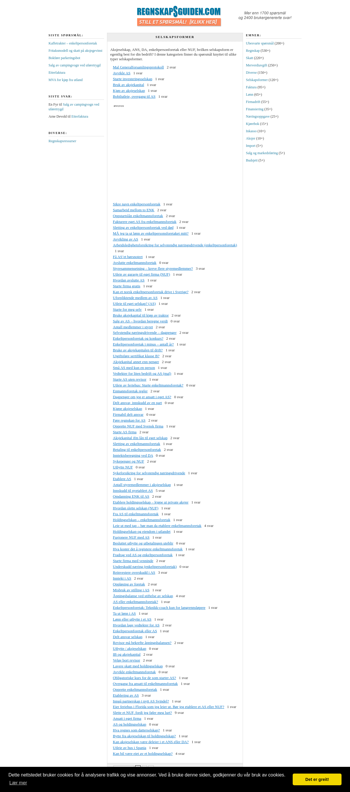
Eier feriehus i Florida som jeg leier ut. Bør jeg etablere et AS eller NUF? (168, 707)
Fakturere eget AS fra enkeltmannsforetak (144, 221)
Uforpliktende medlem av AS (135, 298)
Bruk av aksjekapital (128, 85)
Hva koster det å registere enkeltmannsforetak (148, 549)
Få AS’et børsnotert (128, 257)
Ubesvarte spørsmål (260, 43)
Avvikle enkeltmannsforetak (134, 672)
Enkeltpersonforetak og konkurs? (138, 338)
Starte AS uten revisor (129, 379)
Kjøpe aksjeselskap (127, 408)
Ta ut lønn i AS (124, 613)
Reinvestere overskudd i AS (134, 572)
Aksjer (250, 138)
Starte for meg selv (127, 309)
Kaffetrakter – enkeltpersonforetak (73, 43)
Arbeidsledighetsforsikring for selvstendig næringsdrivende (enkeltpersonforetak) (175, 245)
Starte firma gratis (126, 286)
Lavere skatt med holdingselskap (138, 666)
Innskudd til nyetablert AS (133, 490)
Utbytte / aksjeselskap (129, 648)
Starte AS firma (125, 432)
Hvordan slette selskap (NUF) (135, 508)
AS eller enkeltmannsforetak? (135, 601)
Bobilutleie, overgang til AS (134, 96)
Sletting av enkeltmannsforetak (136, 443)
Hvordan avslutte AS (128, 280)
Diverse (251, 73)
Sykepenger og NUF (128, 461)
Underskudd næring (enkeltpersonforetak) (145, 566)
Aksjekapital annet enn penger (136, 362)
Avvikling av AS (125, 239)
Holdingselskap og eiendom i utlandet (141, 531)
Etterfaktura (57, 73)
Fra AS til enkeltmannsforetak (135, 514)
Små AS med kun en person (134, 367)
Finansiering (254, 109)
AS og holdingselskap (129, 724)
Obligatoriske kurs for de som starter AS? (144, 678)
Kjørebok (252, 124)
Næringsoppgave (258, 116)
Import (251, 146)
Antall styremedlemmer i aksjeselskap (142, 484)
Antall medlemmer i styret (133, 327)
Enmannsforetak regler (130, 391)
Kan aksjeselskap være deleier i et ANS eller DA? (151, 742)
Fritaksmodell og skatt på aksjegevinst (75, 51)
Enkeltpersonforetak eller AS (135, 631)
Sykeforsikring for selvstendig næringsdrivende (149, 473)
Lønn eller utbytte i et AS (132, 619)
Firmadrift (253, 102)
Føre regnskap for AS (129, 420)
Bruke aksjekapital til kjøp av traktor (141, 315)
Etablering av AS (126, 695)
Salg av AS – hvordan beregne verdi (140, 321)
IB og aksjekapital (127, 654)
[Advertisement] (175, 154)
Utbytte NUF (123, 467)
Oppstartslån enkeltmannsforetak (138, 216)
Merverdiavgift (256, 65)
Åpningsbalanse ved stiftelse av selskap (143, 596)
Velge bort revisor (126, 660)
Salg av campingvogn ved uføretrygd (75, 65)
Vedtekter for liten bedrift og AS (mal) (142, 373)
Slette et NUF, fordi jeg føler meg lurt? (142, 712)
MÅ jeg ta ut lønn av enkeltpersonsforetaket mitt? (151, 233)
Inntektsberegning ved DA (133, 455)
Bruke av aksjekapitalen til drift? (138, 350)
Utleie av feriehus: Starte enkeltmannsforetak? (148, 385)
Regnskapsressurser (62, 141)
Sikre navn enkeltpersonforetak (136, 204)
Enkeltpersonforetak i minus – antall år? (143, 344)
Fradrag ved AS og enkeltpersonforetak (143, 555)
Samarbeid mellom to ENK (133, 210)
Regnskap (253, 51)
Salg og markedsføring (262, 153)
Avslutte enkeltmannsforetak (134, 262)
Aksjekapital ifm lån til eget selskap (140, 438)
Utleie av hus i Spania (129, 747)
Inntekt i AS (122, 578)
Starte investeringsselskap (132, 79)
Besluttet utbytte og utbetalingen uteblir (143, 543)
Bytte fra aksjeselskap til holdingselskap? (144, 736)
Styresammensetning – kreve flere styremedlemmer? (153, 268)
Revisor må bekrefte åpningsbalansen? (142, 642)
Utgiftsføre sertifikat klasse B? (136, 356)
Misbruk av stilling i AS (131, 590)
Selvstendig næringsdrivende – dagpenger (145, 332)
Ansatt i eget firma (127, 718)
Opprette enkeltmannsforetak (135, 689)
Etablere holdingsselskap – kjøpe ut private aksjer (150, 502)
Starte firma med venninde (133, 561)
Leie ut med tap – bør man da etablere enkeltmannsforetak (157, 525)
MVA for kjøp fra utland (65, 80)
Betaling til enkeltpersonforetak (137, 449)
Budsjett (252, 160)
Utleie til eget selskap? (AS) (134, 303)
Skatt (249, 58)
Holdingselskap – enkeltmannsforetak (141, 520)
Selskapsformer (257, 80)
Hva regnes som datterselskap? (136, 730)
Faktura (251, 87)
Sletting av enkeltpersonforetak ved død (143, 227)
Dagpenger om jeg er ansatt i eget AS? (142, 397)
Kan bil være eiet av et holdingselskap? (143, 753)
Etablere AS (122, 479)
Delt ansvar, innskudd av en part (137, 403)
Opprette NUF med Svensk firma (138, 426)
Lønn (249, 94)
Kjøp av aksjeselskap (129, 90)
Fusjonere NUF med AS (131, 537)
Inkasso (251, 131)
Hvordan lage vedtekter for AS (136, 625)
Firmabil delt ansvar (128, 414)
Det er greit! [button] (317, 779)
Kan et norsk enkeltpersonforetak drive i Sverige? (150, 292)
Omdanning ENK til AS (131, 496)
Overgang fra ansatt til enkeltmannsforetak (145, 683)
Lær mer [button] (18, 782)
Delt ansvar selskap (127, 637)
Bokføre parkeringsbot (64, 58)
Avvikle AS (121, 73)
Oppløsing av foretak (129, 584)
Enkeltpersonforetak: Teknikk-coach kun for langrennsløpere (159, 607)
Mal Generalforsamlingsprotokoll (138, 67)
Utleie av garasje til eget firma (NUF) (141, 274)
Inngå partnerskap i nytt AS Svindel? (141, 701)
